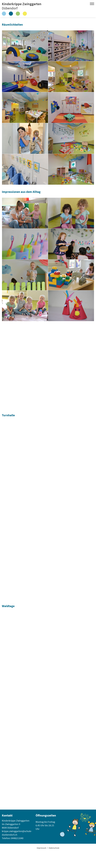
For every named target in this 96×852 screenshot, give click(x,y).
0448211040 (17, 838)
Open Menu (92, 4)
